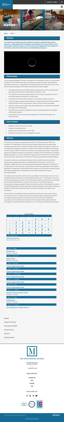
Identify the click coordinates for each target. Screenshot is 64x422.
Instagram (30, 396)
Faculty (32, 383)
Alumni (7, 333)
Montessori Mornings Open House (17, 292)
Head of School (10, 322)
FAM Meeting (10, 251)
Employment (9, 337)
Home (6, 33)
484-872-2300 (32, 368)
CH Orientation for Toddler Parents (17, 307)
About (12, 33)
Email (36, 396)
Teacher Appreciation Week (15, 266)
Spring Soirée (10, 258)
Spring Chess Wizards (12, 238)
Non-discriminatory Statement (32, 418)
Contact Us (32, 377)
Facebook (27, 396)
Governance (9, 330)
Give (32, 380)
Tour (32, 386)
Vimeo (33, 396)
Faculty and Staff (10, 326)
